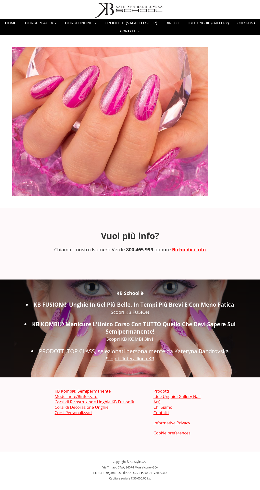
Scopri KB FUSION (130, 312)
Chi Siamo (246, 23)
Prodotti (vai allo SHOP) (131, 23)
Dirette (173, 23)
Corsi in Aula (41, 23)
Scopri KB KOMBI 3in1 (130, 339)
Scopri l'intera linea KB (130, 358)
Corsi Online (80, 23)
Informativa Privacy (171, 423)
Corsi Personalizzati (73, 412)
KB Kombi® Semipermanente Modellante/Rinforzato (83, 393)
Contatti (130, 31)
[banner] (130, 10)
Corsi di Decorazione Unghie (82, 407)
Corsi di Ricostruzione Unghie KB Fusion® (94, 402)
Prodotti (161, 391)
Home (11, 23)
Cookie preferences (171, 433)
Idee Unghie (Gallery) (208, 23)
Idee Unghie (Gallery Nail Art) (177, 399)
